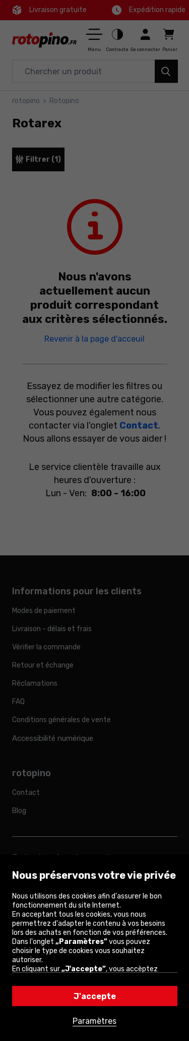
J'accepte (95, 996)
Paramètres (94, 1021)
